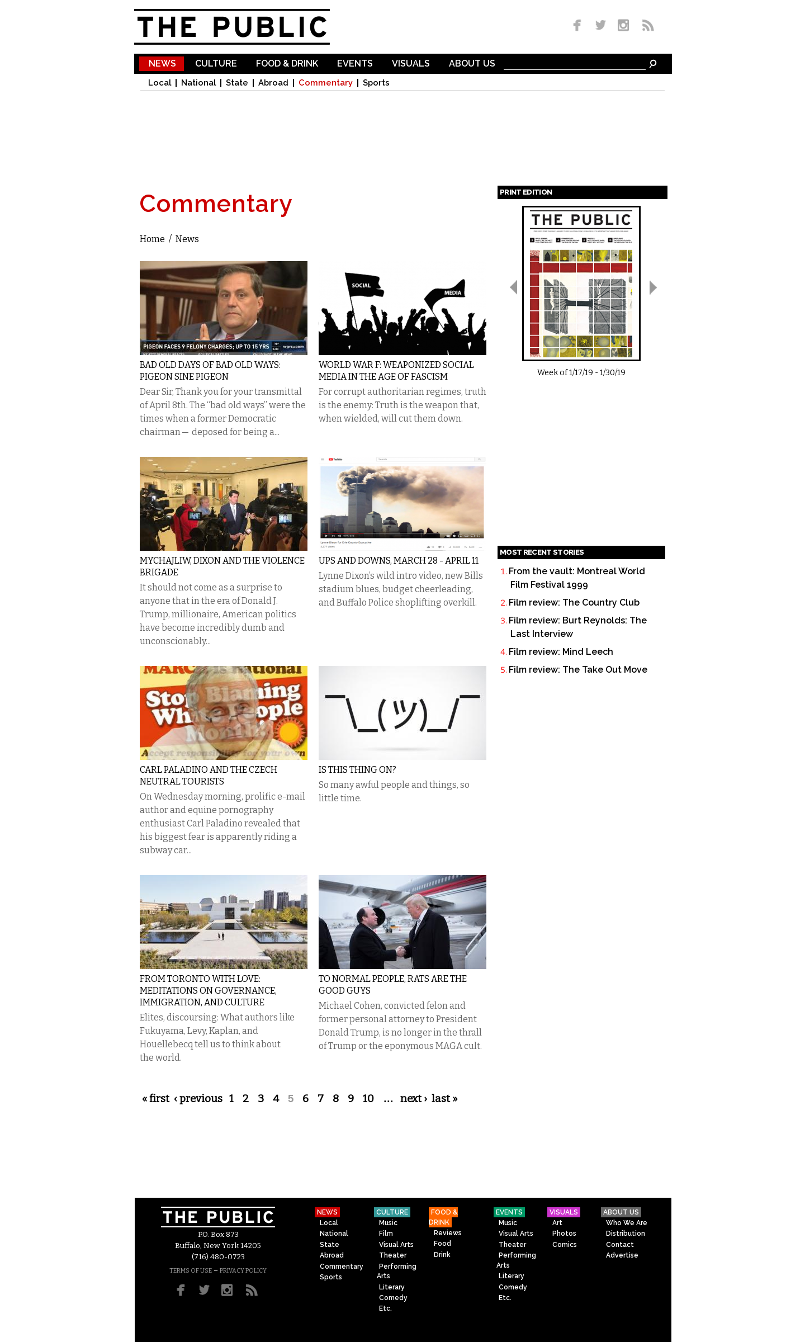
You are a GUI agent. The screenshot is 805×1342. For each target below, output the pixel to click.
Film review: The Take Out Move (578, 669)
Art (557, 1223)
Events (355, 64)
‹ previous (198, 1099)
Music (388, 1223)
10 (368, 1099)
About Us (472, 64)
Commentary (326, 83)
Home (152, 239)
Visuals (411, 64)
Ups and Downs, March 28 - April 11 (399, 560)
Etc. (385, 1308)
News (162, 64)
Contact (620, 1245)
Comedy (393, 1298)
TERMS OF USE (190, 1270)
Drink (442, 1255)
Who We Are (626, 1223)
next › (413, 1099)
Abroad (273, 83)
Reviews (448, 1233)
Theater (392, 1255)
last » (445, 1099)
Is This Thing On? (357, 769)
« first (155, 1099)
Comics (564, 1245)
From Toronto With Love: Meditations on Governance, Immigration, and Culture (208, 991)
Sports (376, 83)
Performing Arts (396, 1271)
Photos (564, 1233)
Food (442, 1244)
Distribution (625, 1233)
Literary (392, 1287)
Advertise (622, 1255)
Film (386, 1233)
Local (159, 83)
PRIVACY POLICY (243, 1270)
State (237, 83)
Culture (216, 64)
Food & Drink (287, 64)
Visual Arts (396, 1245)
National (198, 83)
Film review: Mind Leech (561, 651)
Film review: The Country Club (574, 602)
